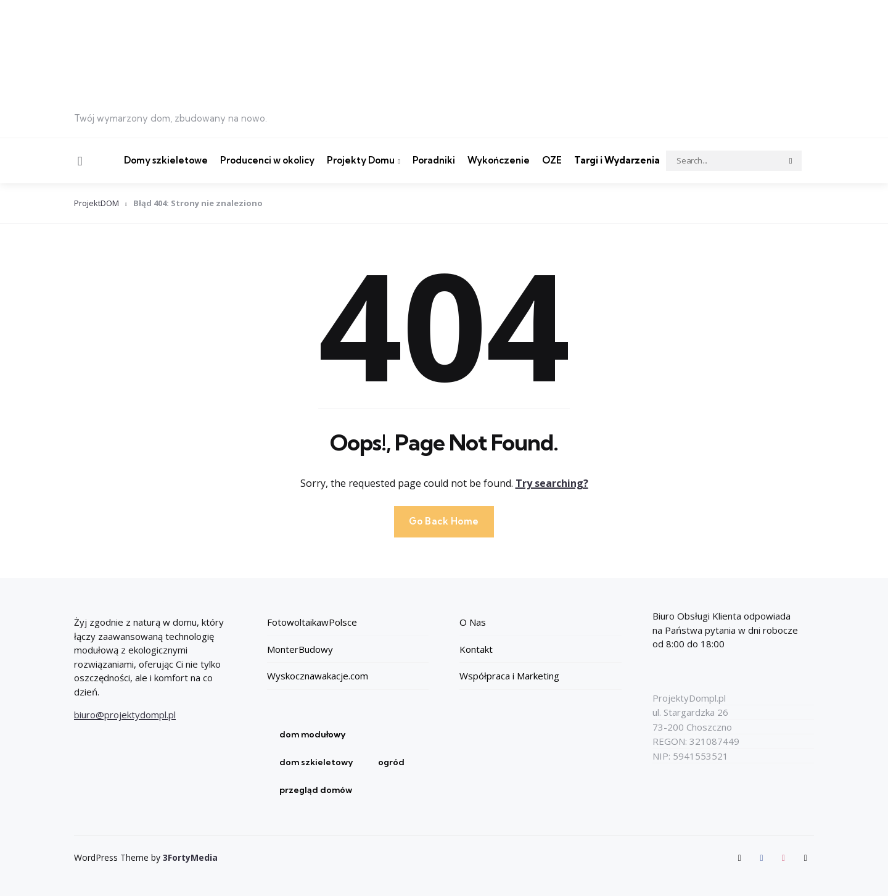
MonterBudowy (300, 649)
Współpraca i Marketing (509, 676)
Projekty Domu (361, 160)
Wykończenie (498, 160)
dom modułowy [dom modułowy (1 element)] (312, 734)
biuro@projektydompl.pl (125, 714)
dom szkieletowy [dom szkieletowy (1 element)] (316, 762)
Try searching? (552, 483)
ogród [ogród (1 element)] (391, 762)
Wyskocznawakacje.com (317, 676)
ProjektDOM (96, 203)
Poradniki (434, 160)
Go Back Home (444, 521)
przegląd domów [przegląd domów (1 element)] (315, 789)
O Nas (472, 622)
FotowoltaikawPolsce (312, 622)
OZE (552, 160)
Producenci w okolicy (267, 160)
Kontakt (476, 649)
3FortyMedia (190, 857)
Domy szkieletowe (166, 160)
